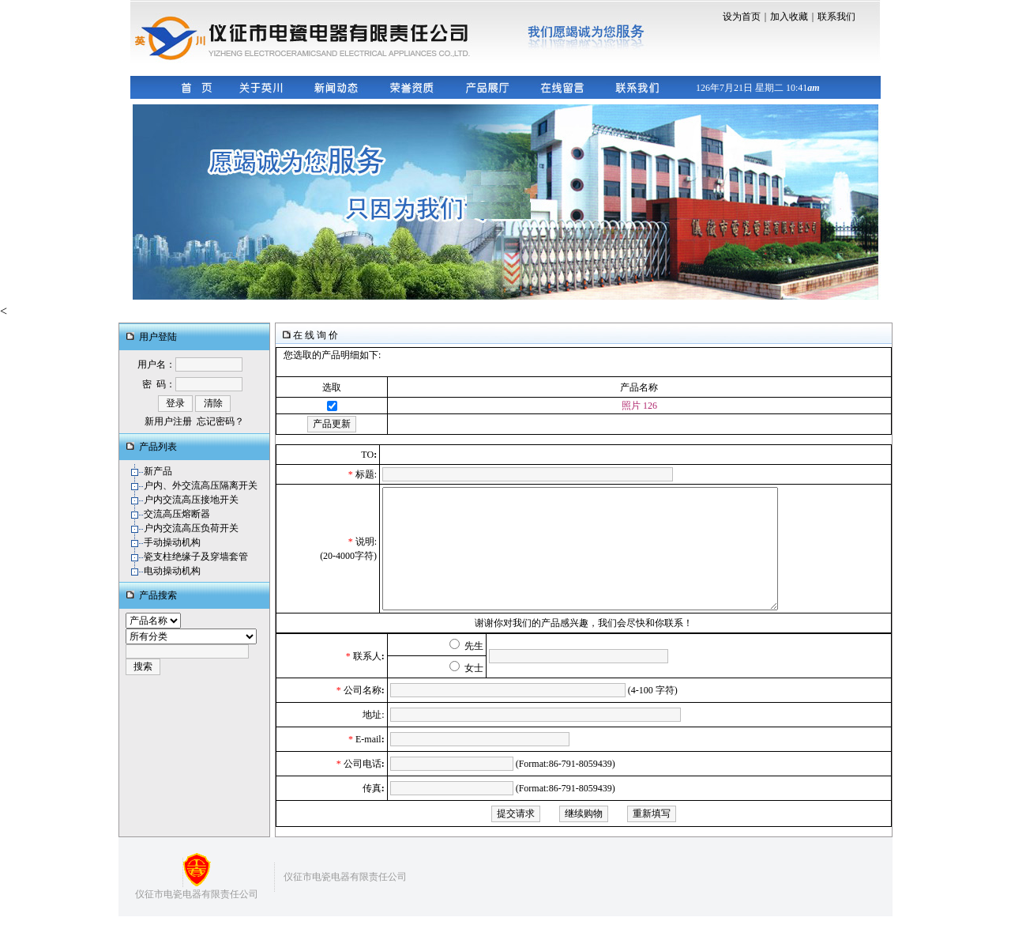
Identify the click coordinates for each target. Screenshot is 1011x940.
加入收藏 (789, 16)
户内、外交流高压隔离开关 (200, 485)
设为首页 (742, 16)
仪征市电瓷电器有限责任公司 (196, 917)
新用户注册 (168, 421)
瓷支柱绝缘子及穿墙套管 (196, 556)
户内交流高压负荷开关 (191, 528)
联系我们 (836, 16)
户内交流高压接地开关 (191, 499)
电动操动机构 (172, 570)
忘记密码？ (220, 421)
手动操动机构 (172, 542)
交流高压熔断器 (177, 513)
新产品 (158, 471)
